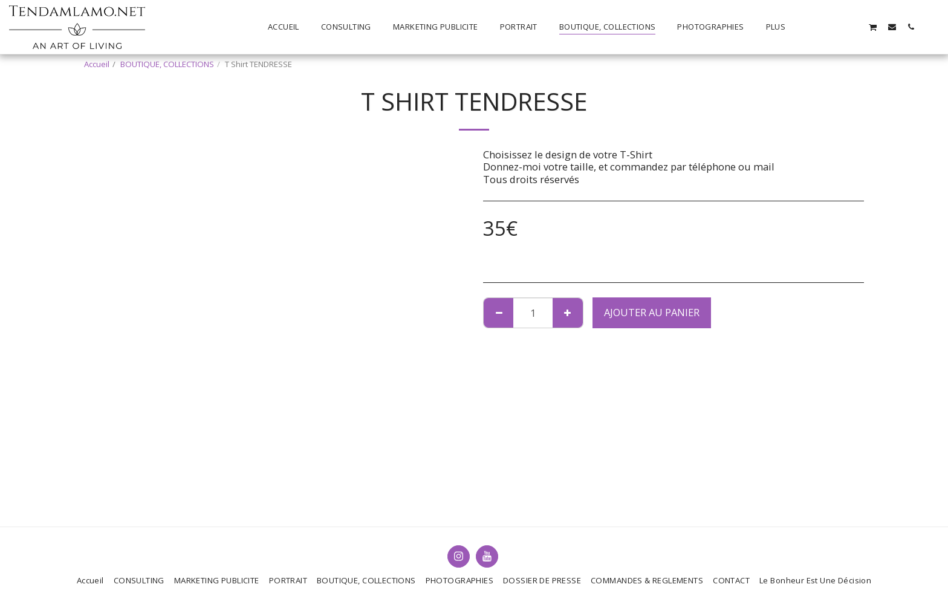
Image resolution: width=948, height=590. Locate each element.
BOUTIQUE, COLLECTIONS (167, 64)
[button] (816, 26)
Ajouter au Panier (652, 312)
